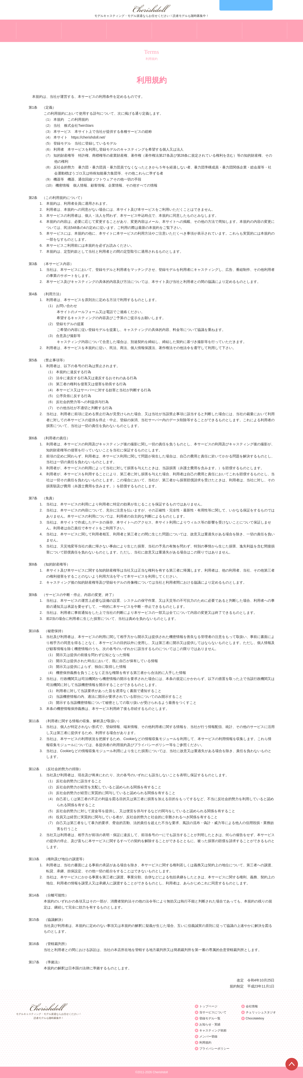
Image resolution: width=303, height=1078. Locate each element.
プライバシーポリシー (214, 1048)
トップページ (208, 1006)
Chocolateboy (255, 1018)
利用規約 (205, 1042)
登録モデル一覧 (209, 1018)
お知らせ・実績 (209, 1024)
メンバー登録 (208, 1036)
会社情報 (252, 1006)
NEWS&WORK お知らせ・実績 (174, 31)
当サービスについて (212, 1012)
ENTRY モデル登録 (264, 31)
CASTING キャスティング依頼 (219, 31)
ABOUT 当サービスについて (83, 31)
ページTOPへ (291, 1064)
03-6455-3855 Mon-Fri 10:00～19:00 (246, 5)
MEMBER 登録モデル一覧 (129, 31)
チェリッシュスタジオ (261, 1012)
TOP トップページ (38, 31)
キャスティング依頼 (212, 1030)
